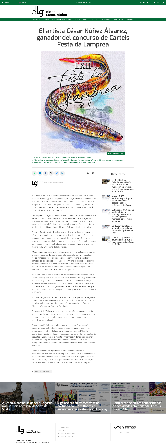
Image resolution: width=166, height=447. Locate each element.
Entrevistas (106, 19)
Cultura (77, 19)
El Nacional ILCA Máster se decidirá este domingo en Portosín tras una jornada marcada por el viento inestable (123, 215)
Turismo (86, 19)
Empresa (95, 19)
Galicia (46, 19)
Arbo (36, 371)
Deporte (130, 19)
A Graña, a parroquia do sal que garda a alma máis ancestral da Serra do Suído (62, 157)
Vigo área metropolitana (61, 19)
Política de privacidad (66, 433)
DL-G (41, 182)
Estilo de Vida (118, 19)
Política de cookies (65, 436)
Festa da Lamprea (45, 371)
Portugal (37, 19)
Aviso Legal (62, 430)
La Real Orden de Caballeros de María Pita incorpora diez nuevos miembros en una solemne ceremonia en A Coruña (123, 186)
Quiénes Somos (63, 427)
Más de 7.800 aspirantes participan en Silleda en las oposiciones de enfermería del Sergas (122, 200)
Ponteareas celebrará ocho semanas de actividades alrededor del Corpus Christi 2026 (65, 163)
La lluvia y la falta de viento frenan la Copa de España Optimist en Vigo (122, 229)
